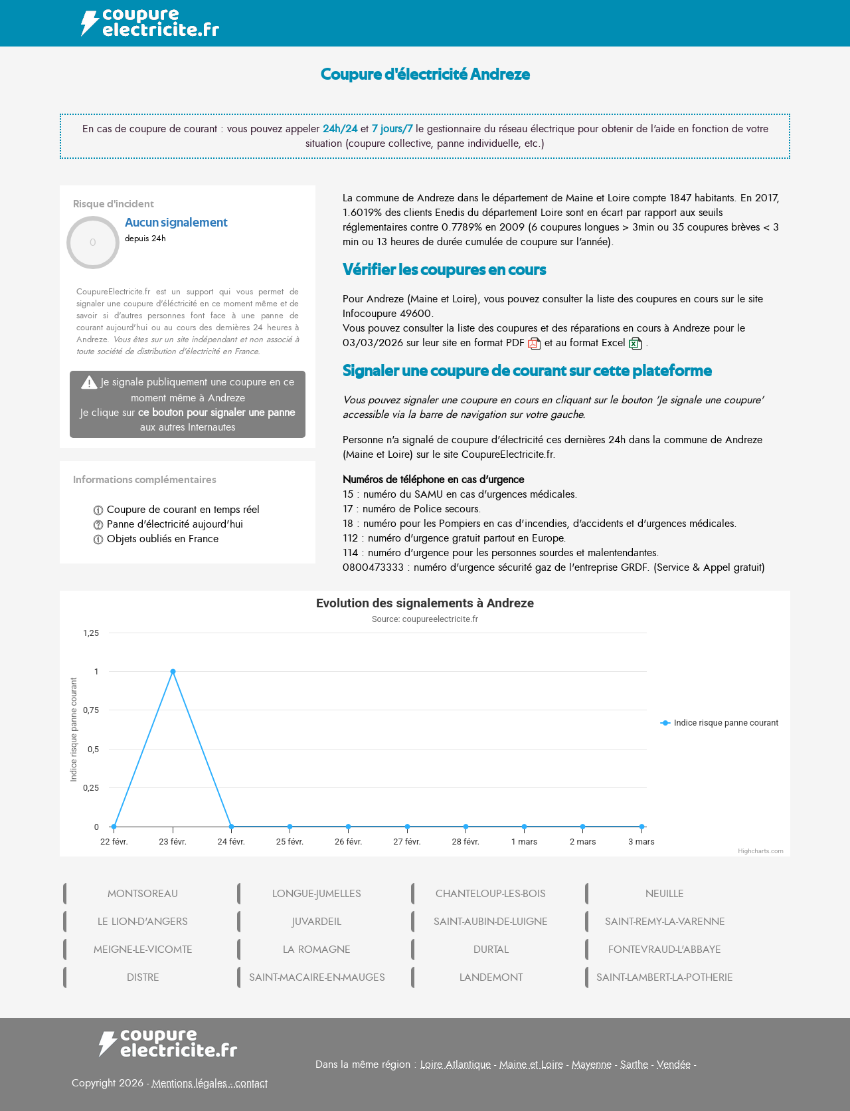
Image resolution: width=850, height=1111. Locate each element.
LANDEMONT (491, 977)
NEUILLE (664, 893)
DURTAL (491, 949)
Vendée (674, 1064)
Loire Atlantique (455, 1064)
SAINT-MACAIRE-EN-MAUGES (317, 977)
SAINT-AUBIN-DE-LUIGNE (491, 921)
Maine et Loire (531, 1064)
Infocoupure (369, 313)
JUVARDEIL (316, 921)
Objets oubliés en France (155, 539)
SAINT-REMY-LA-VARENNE (665, 921)
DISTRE (143, 977)
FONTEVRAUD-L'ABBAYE (664, 949)
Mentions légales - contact (210, 1083)
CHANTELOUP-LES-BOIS (491, 893)
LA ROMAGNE (317, 949)
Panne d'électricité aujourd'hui (168, 524)
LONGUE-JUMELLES (316, 893)
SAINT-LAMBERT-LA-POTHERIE (664, 977)
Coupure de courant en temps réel (176, 509)
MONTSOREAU (143, 893)
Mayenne (592, 1064)
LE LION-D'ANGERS (143, 921)
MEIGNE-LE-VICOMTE (143, 949)
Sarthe (634, 1064)
